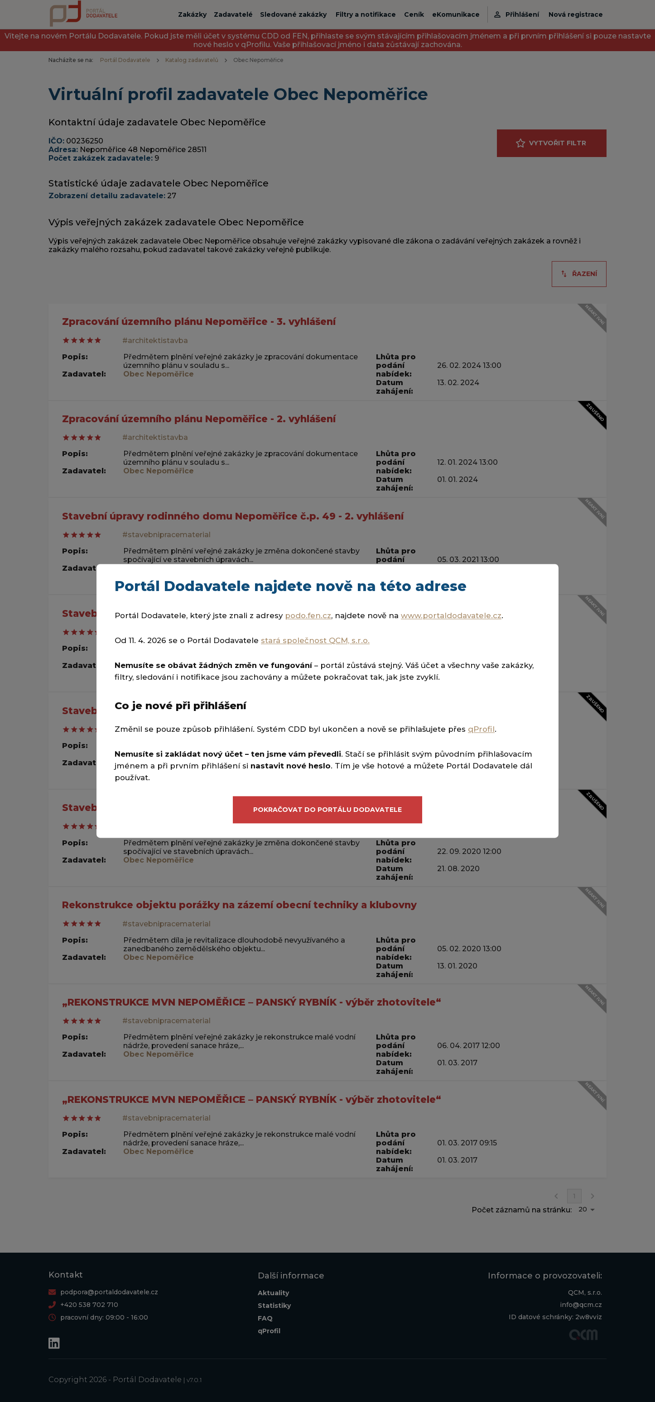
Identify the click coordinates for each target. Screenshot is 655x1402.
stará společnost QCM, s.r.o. (315, 640)
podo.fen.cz (308, 615)
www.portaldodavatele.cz (451, 615)
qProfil (481, 729)
